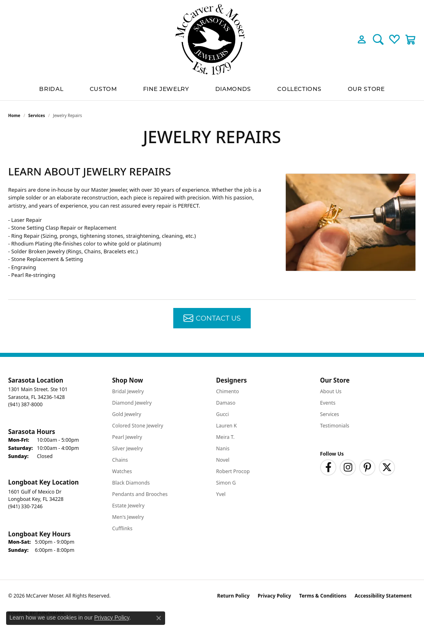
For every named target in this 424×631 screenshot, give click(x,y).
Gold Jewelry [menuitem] (126, 414)
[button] (362, 39)
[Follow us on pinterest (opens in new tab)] (367, 467)
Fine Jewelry (166, 89)
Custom (103, 89)
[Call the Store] (25, 404)
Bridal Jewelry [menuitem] (128, 391)
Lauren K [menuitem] (226, 425)
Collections (299, 89)
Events (328, 402)
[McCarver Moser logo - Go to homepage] (212, 39)
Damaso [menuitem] (225, 402)
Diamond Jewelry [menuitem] (132, 402)
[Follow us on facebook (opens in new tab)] (328, 467)
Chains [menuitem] (120, 459)
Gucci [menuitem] (222, 414)
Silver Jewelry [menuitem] (127, 448)
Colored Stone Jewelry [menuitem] (137, 425)
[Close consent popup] (158, 618)
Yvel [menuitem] (220, 494)
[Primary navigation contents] (212, 89)
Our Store (366, 89)
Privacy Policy (274, 595)
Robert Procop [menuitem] (233, 471)
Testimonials (334, 425)
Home (14, 115)
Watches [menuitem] (122, 471)
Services (36, 115)
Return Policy (233, 595)
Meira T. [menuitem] (225, 437)
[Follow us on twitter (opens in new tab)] (387, 467)
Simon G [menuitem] (226, 482)
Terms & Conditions (323, 595)
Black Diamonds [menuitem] (131, 482)
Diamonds (233, 89)
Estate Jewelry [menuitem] (128, 505)
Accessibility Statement (383, 595)
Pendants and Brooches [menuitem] (140, 494)
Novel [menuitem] (223, 459)
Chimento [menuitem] (227, 391)
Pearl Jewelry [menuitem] (127, 437)
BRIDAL (51, 89)
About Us (331, 391)
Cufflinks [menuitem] (122, 528)
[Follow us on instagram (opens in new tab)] (348, 467)
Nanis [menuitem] (223, 448)
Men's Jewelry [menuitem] (128, 517)
